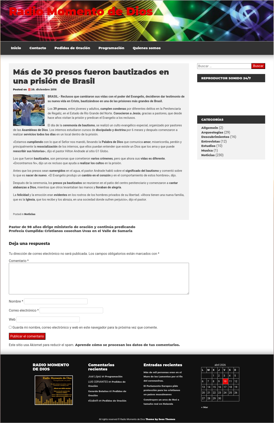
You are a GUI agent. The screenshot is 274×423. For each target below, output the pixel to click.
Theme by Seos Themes (160, 419)
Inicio (16, 48)
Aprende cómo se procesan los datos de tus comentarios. (127, 345)
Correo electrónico (24, 310)
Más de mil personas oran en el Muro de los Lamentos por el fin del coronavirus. (163, 376)
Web (12, 319)
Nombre (16, 301)
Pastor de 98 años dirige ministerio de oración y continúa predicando (72, 227)
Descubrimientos (215, 137)
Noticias (29, 214)
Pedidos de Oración (72, 48)
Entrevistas (210, 141)
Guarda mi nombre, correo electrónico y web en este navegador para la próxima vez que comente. (85, 327)
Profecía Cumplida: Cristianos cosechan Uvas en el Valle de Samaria (70, 231)
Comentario (19, 261)
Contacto (37, 48)
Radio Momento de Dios (81, 11)
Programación (111, 48)
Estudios (208, 146)
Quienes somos (147, 48)
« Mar (204, 407)
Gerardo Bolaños (98, 391)
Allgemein (209, 128)
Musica (207, 150)
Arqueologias (212, 132)
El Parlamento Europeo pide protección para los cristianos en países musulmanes (162, 390)
